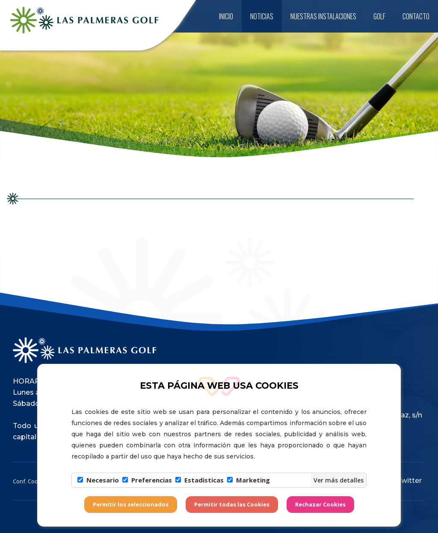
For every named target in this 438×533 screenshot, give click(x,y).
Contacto (415, 16)
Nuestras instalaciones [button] (323, 16)
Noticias (261, 16)
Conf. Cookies (31, 481)
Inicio (226, 16)
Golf (379, 16)
